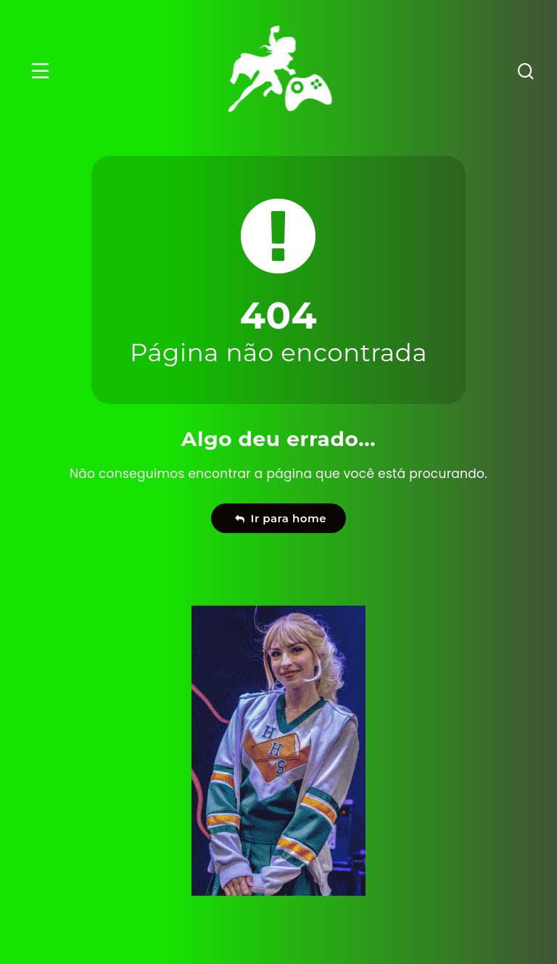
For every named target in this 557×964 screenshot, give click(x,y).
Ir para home (280, 518)
